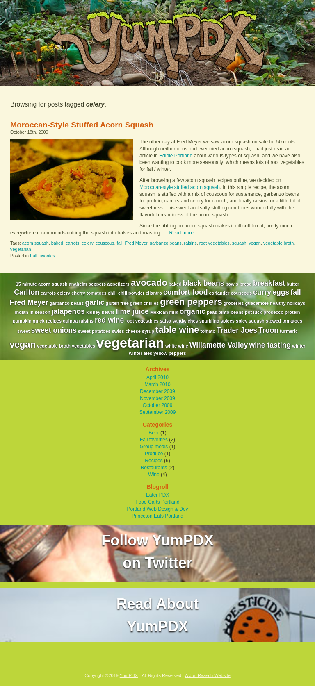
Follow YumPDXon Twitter (157, 551)
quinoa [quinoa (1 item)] (70, 320)
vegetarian (20, 249)
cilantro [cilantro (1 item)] (154, 293)
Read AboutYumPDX (157, 615)
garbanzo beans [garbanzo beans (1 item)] (67, 303)
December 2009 (157, 391)
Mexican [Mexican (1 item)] (159, 312)
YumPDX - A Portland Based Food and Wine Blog (157, 43)
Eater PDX (157, 495)
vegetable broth (278, 243)
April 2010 (157, 377)
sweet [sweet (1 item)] (23, 331)
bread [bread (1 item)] (246, 284)
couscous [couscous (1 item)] (241, 293)
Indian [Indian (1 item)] (21, 312)
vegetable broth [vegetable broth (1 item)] (54, 345)
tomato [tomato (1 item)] (208, 331)
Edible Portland (175, 156)
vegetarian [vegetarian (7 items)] (130, 342)
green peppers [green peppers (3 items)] (191, 302)
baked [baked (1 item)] (175, 284)
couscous (105, 243)
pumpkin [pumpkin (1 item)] (22, 320)
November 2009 (157, 398)
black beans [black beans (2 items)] (203, 283)
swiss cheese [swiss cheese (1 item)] (126, 331)
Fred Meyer (136, 243)
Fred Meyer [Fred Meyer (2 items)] (29, 302)
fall (120, 243)
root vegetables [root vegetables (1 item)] (141, 320)
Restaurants (154, 467)
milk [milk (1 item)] (173, 312)
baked (57, 243)
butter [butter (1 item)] (292, 284)
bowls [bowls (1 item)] (232, 284)
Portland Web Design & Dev (157, 509)
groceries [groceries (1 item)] (234, 303)
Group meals (154, 447)
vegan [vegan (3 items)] (22, 344)
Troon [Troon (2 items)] (268, 330)
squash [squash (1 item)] (257, 320)
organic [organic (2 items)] (193, 311)
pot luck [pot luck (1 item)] (253, 312)
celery (87, 243)
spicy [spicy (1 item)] (241, 320)
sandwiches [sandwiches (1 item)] (185, 320)
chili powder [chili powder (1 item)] (131, 293)
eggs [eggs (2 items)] (280, 292)
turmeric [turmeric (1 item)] (289, 331)
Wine (153, 474)
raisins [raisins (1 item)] (86, 320)
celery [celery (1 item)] (63, 293)
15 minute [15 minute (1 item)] (26, 284)
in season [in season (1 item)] (40, 312)
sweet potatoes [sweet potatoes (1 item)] (94, 331)
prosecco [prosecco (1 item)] (273, 312)
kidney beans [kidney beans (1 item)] (100, 312)
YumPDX (129, 675)
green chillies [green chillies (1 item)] (144, 303)
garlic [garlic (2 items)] (95, 302)
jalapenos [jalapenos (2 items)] (68, 311)
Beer (153, 433)
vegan (254, 243)
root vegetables (214, 243)
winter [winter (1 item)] (298, 345)
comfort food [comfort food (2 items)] (185, 292)
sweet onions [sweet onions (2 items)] (54, 330)
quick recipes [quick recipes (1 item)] (47, 320)
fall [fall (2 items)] (295, 292)
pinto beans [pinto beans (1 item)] (231, 312)
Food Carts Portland (157, 502)
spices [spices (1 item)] (228, 320)
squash (239, 243)
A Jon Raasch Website (207, 675)
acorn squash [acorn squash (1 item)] (53, 284)
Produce (154, 454)
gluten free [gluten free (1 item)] (117, 303)
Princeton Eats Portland (157, 516)
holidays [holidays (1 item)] (296, 303)
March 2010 (157, 384)
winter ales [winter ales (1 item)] (140, 353)
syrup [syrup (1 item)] (148, 331)
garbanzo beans (165, 243)
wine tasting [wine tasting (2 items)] (270, 345)
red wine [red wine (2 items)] (109, 320)
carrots (72, 243)
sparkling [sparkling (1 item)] (209, 320)
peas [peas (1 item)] (212, 312)
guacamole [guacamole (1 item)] (256, 303)
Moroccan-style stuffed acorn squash (179, 187)
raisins (190, 243)
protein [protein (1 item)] (292, 312)
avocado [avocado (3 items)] (149, 282)
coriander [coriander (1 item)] (219, 293)
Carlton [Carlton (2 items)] (26, 292)
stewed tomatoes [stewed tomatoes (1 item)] (284, 320)
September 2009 (157, 412)
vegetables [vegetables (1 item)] (83, 345)
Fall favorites (42, 255)
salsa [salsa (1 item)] (165, 320)
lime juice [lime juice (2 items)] (132, 311)
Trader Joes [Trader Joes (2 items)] (237, 330)
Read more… (184, 233)
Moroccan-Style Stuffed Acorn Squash (81, 124)
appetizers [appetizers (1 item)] (118, 284)
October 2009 (158, 405)
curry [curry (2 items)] (262, 292)
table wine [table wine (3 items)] (177, 330)
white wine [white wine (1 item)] (176, 345)
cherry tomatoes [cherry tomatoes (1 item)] (89, 293)
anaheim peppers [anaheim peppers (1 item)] (87, 284)
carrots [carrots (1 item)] (48, 293)
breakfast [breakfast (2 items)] (269, 283)
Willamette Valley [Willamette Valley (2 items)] (218, 345)
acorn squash (35, 243)
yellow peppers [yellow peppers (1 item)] (169, 353)
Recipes (153, 460)
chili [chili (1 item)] (112, 293)
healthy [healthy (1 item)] (278, 303)
